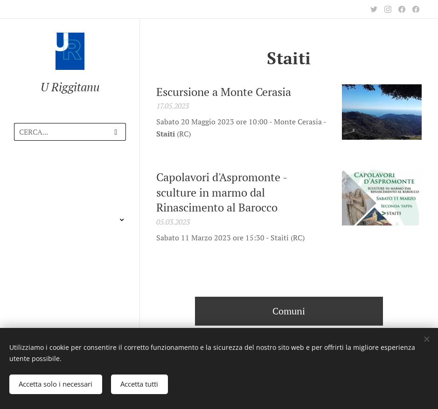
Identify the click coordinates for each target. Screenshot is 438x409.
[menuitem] (70, 175)
